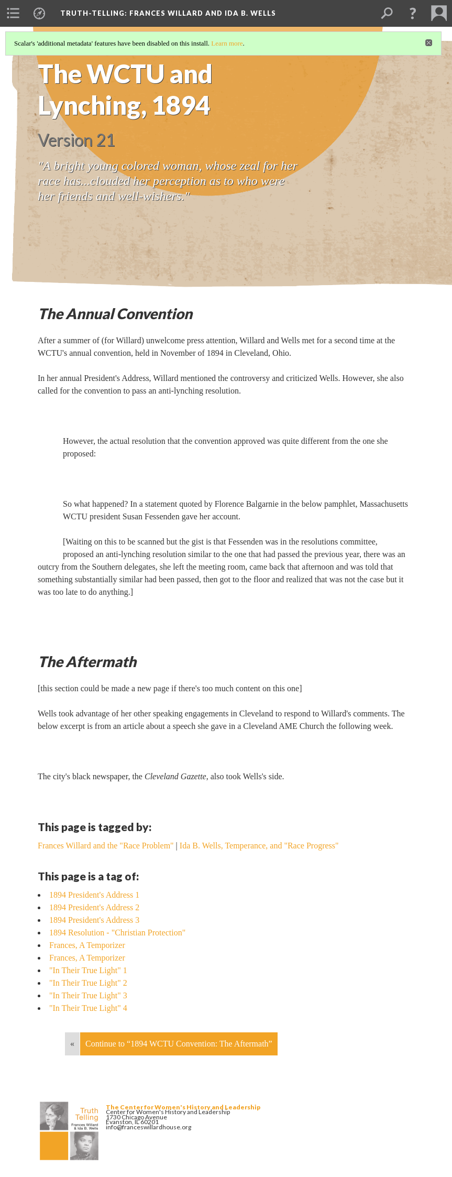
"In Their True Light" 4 (88, 1008)
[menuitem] (13, 13)
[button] (413, 13)
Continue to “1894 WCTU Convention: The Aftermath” (178, 1043)
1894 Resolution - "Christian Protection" (117, 932)
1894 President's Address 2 (94, 907)
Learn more (226, 43)
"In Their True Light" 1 (88, 970)
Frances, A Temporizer (87, 945)
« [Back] (72, 1043)
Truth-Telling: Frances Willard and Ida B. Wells (168, 13)
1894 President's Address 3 (94, 920)
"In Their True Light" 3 (88, 995)
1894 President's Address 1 (94, 894)
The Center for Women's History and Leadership (183, 1107)
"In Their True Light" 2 (88, 982)
